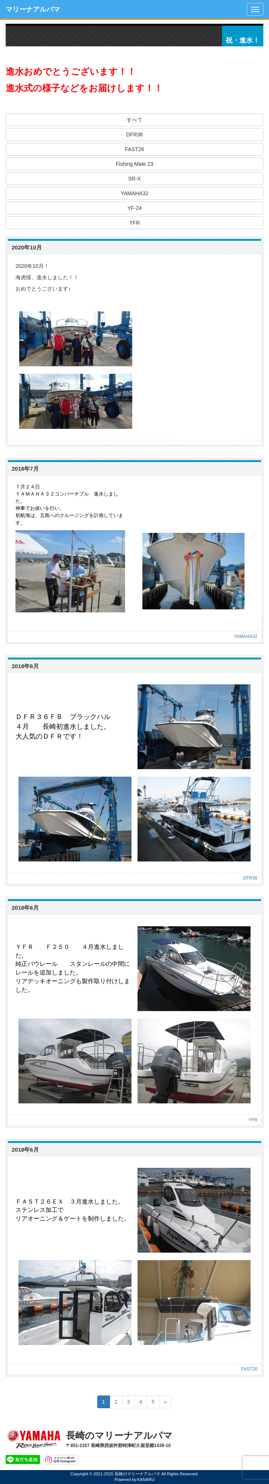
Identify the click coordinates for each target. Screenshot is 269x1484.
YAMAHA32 (134, 193)
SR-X (134, 179)
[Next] (165, 1401)
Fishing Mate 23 (134, 164)
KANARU (145, 1479)
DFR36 (134, 135)
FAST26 (134, 149)
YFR (134, 223)
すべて (134, 120)
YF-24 (134, 208)
